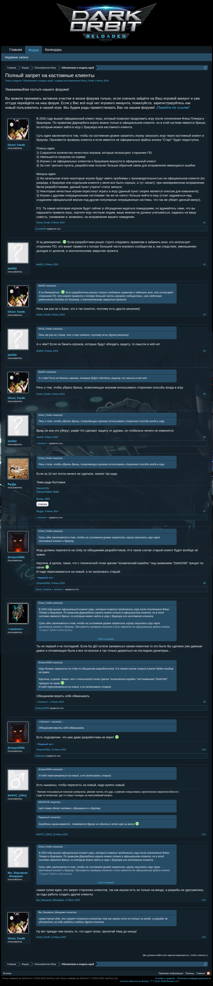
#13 (204, 937)
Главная (15, 49)
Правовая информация (171, 973)
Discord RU (42, 488)
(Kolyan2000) (16, 557)
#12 (204, 900)
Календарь (53, 49)
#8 (204, 583)
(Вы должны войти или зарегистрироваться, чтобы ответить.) (175, 955)
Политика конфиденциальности (194, 978)
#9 (204, 702)
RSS (208, 973)
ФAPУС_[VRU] (17, 795)
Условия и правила (165, 978)
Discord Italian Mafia (47, 491)
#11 (204, 834)
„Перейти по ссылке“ (173, 108)
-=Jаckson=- (42, 443)
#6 (204, 437)
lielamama (41, 756)
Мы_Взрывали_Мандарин (17, 874)
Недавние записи (16, 57)
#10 (204, 749)
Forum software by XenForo (31, 978)
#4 (204, 351)
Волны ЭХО (43, 498)
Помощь (189, 973)
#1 (204, 222)
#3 (204, 314)
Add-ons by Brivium (150, 981)
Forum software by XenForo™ (89, 978)
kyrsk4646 (41, 228)
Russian (7, 973)
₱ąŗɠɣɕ (12, 484)
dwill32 (12, 268)
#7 (204, 511)
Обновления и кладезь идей (38, 80)
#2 (204, 264)
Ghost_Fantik (87, 80)
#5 (204, 394)
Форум (33, 50)
